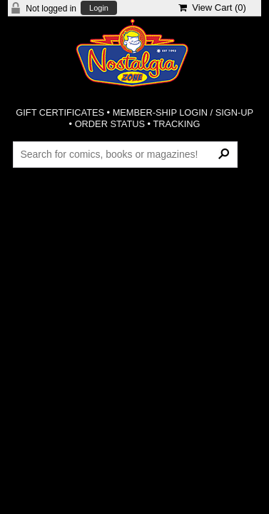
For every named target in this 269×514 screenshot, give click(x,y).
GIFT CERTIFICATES (60, 112)
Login (98, 8)
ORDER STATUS (110, 124)
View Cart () (212, 7)
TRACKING (176, 124)
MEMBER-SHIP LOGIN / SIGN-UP (183, 112)
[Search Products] (125, 154)
